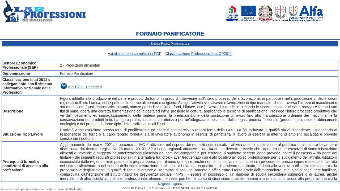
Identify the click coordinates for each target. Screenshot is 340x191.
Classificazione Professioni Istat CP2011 (198, 53)
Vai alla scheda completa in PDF (134, 53)
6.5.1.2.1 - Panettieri (81, 87)
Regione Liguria (170, 184)
